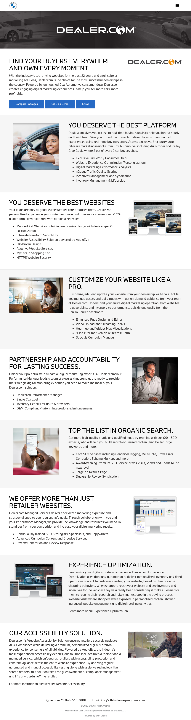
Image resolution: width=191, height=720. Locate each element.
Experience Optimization (111, 611)
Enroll (85, 104)
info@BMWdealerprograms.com (123, 700)
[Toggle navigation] (177, 5)
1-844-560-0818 (74, 700)
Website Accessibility (70, 684)
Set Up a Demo (60, 104)
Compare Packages (27, 104)
